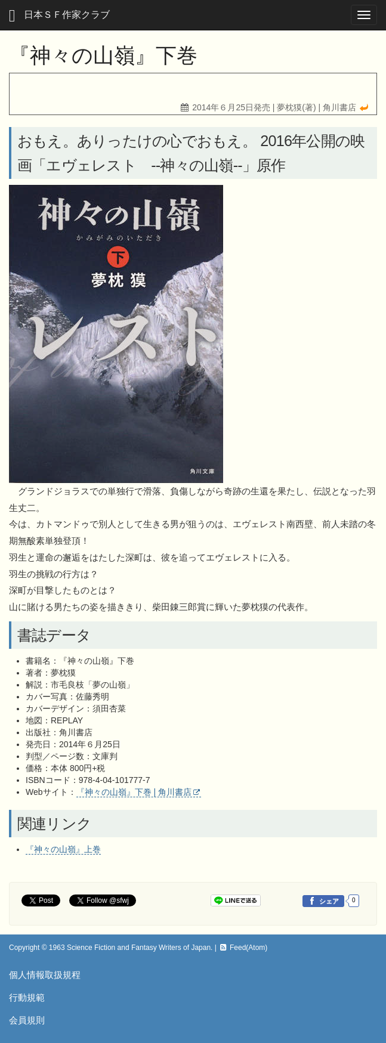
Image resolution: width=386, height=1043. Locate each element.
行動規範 (27, 997)
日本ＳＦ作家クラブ (59, 15)
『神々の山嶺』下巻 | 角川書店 (134, 792)
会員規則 (27, 1020)
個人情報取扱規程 (45, 975)
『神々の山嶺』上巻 (63, 849)
